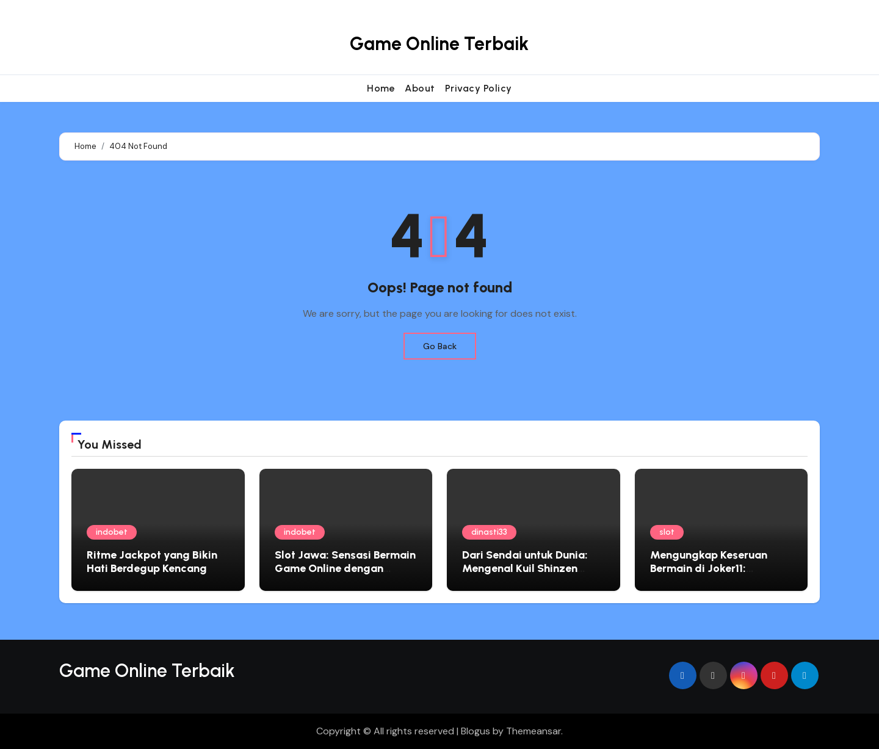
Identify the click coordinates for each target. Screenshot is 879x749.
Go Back (440, 346)
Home (381, 88)
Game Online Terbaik (439, 43)
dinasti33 (489, 532)
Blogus (475, 731)
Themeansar (533, 731)
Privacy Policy (478, 88)
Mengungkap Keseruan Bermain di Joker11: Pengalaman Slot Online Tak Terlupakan (711, 574)
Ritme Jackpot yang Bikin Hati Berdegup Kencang (152, 561)
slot (667, 532)
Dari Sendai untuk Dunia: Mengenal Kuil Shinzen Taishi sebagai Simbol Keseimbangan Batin (525, 574)
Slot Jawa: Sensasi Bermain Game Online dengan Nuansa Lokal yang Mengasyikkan (345, 574)
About (420, 88)
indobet (112, 532)
